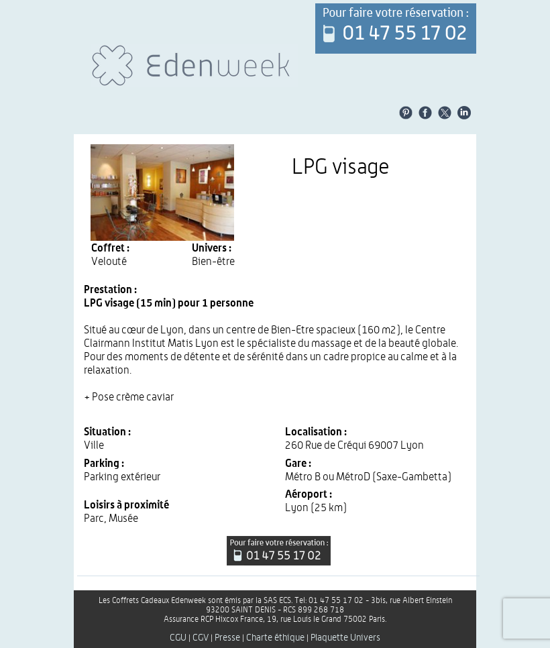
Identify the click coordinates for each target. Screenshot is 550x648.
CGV (200, 638)
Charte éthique (275, 638)
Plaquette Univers (345, 638)
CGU (178, 638)
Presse (227, 638)
